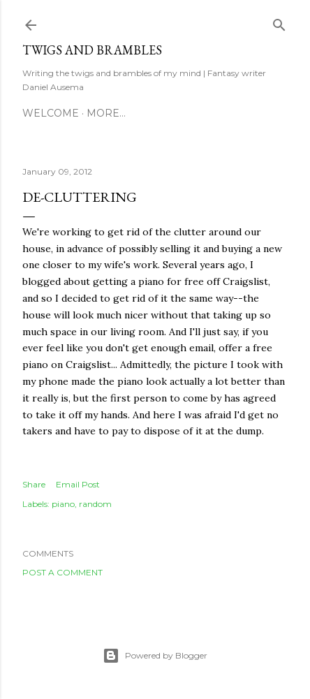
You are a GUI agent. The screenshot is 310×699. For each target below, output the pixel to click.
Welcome (50, 113)
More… (106, 113)
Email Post (78, 484)
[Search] (279, 22)
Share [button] (33, 484)
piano (63, 504)
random (95, 504)
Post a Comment (62, 572)
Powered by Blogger (155, 655)
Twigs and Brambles (92, 50)
